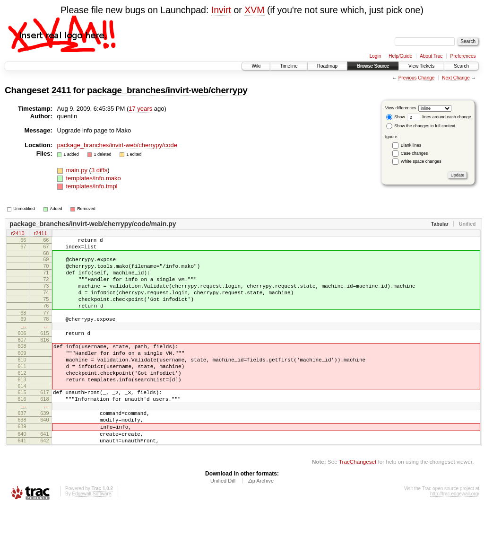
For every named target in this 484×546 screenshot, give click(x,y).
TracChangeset (357, 501)
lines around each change (439, 116)
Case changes (414, 153)
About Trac (431, 56)
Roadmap (327, 66)
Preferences (463, 56)
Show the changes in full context (421, 125)
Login (375, 56)
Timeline (288, 66)
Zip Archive (261, 520)
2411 (61, 90)
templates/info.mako (93, 178)
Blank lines (411, 145)
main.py (77, 170)
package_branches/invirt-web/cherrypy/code (117, 145)
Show (395, 116)
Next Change (455, 77)
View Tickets (421, 66)
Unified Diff (223, 520)
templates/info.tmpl (91, 186)
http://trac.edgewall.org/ (454, 533)
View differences (400, 108)
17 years (140, 108)
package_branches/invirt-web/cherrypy (167, 90)
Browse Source (373, 66)
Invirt (221, 10)
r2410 (17, 234)
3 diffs (99, 170)
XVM (254, 10)
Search (461, 66)
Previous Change (416, 77)
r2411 (40, 234)
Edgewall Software (91, 533)
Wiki (255, 66)
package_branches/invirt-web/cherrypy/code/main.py (92, 224)
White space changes (421, 161)
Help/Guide (400, 56)
